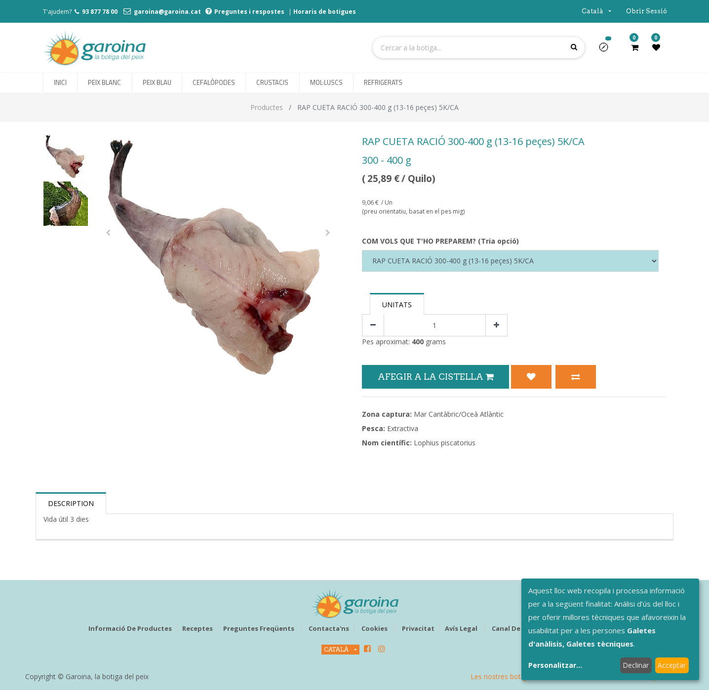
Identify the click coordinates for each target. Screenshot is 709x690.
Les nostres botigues (504, 676)
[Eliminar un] (373, 325)
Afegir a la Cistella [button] (435, 376)
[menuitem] (60, 83)
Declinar (636, 665)
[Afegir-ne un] (496, 325)
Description (71, 503)
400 (418, 341)
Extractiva (402, 428)
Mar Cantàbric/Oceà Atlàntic (459, 414)
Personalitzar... (555, 665)
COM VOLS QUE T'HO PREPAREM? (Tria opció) (440, 241)
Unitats (397, 304)
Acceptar (672, 665)
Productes (266, 107)
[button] (607, 50)
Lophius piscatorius (444, 442)
